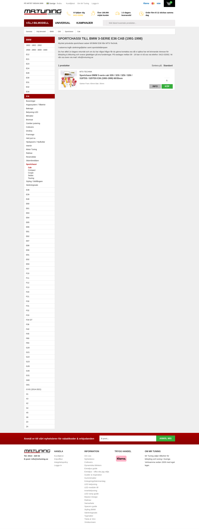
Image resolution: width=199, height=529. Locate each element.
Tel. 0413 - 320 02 (32, 456)
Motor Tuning (40, 149)
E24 (40, 68)
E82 (40, 236)
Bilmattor (29, 116)
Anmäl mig (165, 438)
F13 (40, 287)
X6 (27, 417)
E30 (40, 78)
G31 (28, 375)
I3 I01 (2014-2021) (33, 389)
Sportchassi (40, 164)
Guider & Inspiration (93, 475)
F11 (40, 278)
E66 (40, 227)
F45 (27, 334)
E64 (40, 218)
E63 (40, 213)
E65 (40, 222)
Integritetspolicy (61, 462)
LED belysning (90, 484)
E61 (40, 208)
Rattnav (29, 153)
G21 (28, 352)
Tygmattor (88, 516)
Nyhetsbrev (89, 459)
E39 (40, 194)
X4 (40, 408)
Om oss (87, 456)
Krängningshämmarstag (94, 481)
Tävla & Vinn (90, 519)
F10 (40, 273)
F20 (40, 292)
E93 (40, 264)
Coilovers (30, 127)
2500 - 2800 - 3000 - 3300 (40, 50)
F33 (27, 315)
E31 (27, 82)
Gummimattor (90, 478)
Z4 (40, 427)
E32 (27, 87)
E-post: (27, 459)
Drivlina (29, 131)
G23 (28, 362)
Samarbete (89, 503)
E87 (40, 241)
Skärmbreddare (32, 161)
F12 (40, 283)
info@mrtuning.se (39, 459)
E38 (40, 190)
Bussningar (40, 101)
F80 (27, 338)
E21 (40, 59)
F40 (27, 329)
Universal (63, 22)
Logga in (95, 3)
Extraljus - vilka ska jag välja (96, 471)
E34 (40, 92)
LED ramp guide (91, 494)
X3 (40, 399)
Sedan (30, 175)
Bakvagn (40, 108)
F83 (27, 343)
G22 (28, 357)
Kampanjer (84, 22)
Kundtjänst (70, 3)
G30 (28, 371)
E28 (40, 73)
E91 (40, 255)
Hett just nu (30, 138)
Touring (31, 178)
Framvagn (40, 134)
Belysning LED (40, 112)
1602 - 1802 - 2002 (40, 45)
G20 (28, 348)
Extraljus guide (90, 468)
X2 (27, 403)
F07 (40, 269)
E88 (40, 245)
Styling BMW (90, 509)
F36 (27, 324)
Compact (31, 170)
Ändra (59, 3)
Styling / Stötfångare (34, 181)
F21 (27, 296)
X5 (40, 413)
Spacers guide (90, 506)
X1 (40, 394)
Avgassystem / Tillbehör (36, 105)
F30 (40, 301)
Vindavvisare (90, 522)
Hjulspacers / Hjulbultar (35, 142)
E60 (40, 204)
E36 (40, 96)
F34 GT (40, 320)
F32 (27, 310)
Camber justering (33, 123)
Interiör (29, 146)
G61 (28, 385)
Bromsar (29, 120)
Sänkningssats (40, 185)
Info (155, 86)
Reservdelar (31, 157)
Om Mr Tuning (83, 3)
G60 (28, 380)
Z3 (40, 422)
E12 (40, 54)
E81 (40, 232)
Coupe (30, 173)
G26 (28, 366)
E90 (40, 250)
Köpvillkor (58, 459)
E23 (40, 64)
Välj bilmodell (38, 22)
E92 (40, 259)
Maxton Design (91, 497)
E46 (40, 199)
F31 (40, 306)
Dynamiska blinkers (93, 465)
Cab (30, 167)
